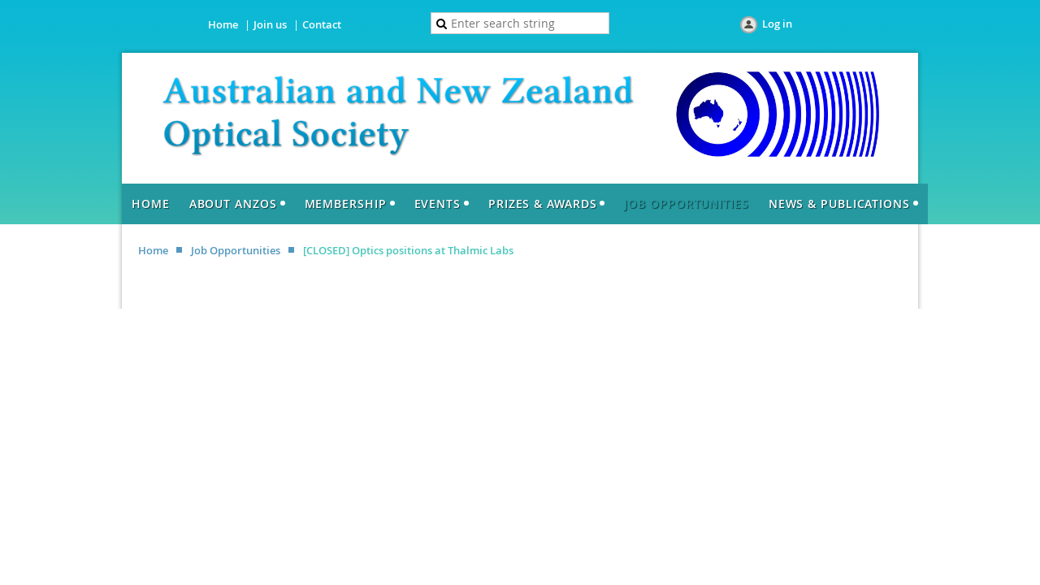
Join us (270, 24)
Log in (777, 23)
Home (223, 24)
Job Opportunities (235, 250)
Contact (321, 24)
